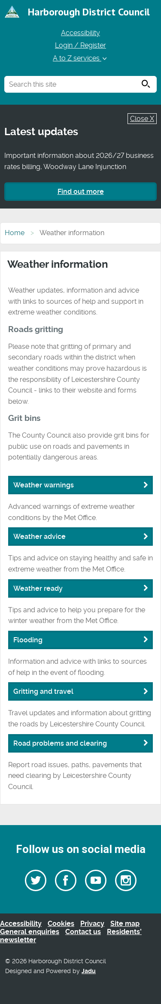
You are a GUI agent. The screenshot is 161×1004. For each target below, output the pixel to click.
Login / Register (80, 45)
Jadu (89, 971)
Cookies (61, 923)
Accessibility (80, 33)
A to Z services (80, 58)
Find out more (81, 191)
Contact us (83, 932)
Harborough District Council (89, 11)
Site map (125, 923)
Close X (142, 119)
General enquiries (29, 932)
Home (14, 233)
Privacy (92, 923)
